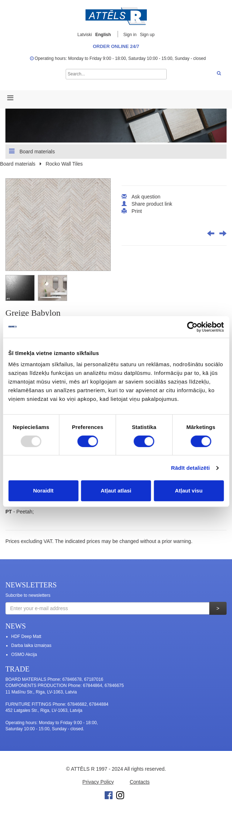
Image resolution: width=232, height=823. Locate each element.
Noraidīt (43, 490)
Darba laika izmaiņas (31, 645)
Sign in (130, 34)
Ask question (145, 197)
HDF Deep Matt (26, 636)
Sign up (147, 34)
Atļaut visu (189, 490)
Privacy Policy (98, 782)
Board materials (32, 151)
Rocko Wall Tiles (64, 164)
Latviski (85, 34)
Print (136, 211)
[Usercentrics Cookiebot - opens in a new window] (192, 326)
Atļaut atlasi (116, 490)
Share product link (151, 204)
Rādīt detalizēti (190, 468)
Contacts (139, 782)
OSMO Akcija (24, 654)
